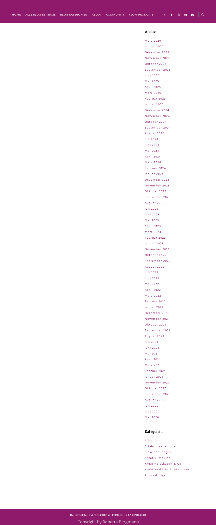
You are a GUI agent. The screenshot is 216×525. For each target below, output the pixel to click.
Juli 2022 (151, 272)
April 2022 (153, 290)
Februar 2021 (155, 371)
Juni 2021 (152, 348)
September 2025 (158, 69)
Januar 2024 (154, 174)
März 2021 (153, 365)
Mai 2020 (152, 417)
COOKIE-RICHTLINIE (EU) (129, 515)
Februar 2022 (155, 301)
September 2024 (158, 127)
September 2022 (158, 261)
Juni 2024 (152, 145)
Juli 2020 (151, 405)
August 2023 (154, 203)
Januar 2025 (154, 104)
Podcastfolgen (156, 475)
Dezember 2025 (157, 52)
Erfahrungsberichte (160, 446)
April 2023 (153, 226)
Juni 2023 (152, 214)
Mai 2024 (152, 151)
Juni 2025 (152, 75)
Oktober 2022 (156, 255)
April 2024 (153, 156)
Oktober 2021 (156, 324)
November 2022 (157, 249)
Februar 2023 (155, 237)
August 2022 (154, 266)
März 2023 (153, 232)
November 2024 (157, 116)
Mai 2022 (152, 284)
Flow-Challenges (158, 452)
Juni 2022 (152, 278)
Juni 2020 (152, 411)
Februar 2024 (155, 168)
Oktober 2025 (156, 64)
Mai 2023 (152, 220)
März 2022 (153, 295)
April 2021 (153, 359)
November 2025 (157, 58)
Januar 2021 (154, 376)
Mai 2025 (152, 81)
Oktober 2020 (156, 388)
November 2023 (157, 185)
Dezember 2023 (157, 179)
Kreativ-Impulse (157, 458)
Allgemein (153, 440)
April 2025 (153, 87)
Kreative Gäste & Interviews (167, 469)
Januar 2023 (154, 243)
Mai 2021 (152, 353)
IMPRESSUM (78, 515)
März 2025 (153, 93)
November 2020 (157, 382)
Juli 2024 (151, 139)
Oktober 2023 (156, 191)
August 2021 (154, 336)
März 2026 (153, 40)
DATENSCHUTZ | (100, 515)
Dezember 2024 (157, 110)
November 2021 (157, 319)
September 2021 (158, 330)
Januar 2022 (154, 307)
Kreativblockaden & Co (163, 463)
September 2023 (158, 197)
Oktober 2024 (156, 122)
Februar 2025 (155, 98)
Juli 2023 (151, 208)
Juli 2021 (151, 342)
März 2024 (153, 162)
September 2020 (158, 394)
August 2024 (154, 133)
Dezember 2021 (157, 313)
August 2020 (154, 400)
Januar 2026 (154, 46)
